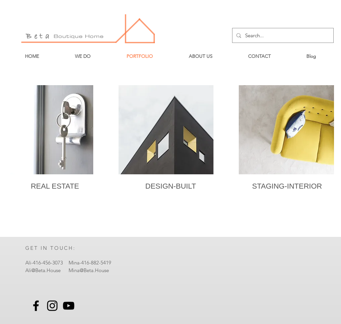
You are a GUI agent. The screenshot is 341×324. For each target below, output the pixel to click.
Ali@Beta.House (43, 270)
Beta (39, 36)
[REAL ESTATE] (55, 186)
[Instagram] (52, 306)
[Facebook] (36, 306)
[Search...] (282, 35)
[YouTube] (69, 306)
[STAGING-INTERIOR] (287, 186)
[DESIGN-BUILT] (170, 186)
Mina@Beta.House (89, 270)
